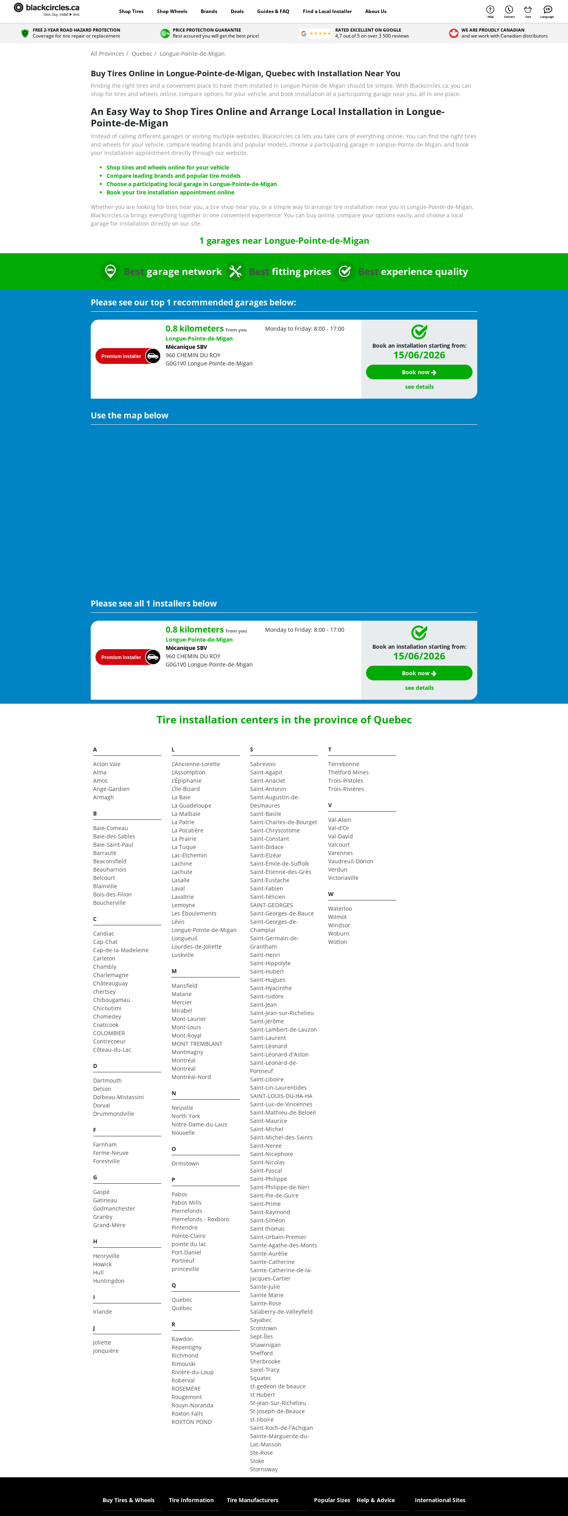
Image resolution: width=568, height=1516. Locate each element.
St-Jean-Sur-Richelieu (278, 1403)
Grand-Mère (109, 1225)
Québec (182, 1308)
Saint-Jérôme (267, 1021)
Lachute (182, 872)
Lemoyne (183, 905)
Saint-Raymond (270, 1212)
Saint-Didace (267, 847)
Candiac (103, 933)
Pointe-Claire (189, 1235)
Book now (419, 372)
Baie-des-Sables (114, 836)
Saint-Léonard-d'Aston (279, 1054)
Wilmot (337, 917)
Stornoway (264, 1469)
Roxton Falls (187, 1413)
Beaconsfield (110, 861)
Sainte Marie (267, 1295)
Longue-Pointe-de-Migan (204, 930)
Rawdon (182, 1339)
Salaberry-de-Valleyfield (281, 1311)
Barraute (104, 853)
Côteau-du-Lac (112, 1049)
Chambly (104, 966)
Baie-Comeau (110, 828)
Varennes (340, 853)
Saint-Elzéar (266, 855)
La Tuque (184, 847)
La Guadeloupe (191, 805)
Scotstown (263, 1328)
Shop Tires (131, 11)
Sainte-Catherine (272, 1262)
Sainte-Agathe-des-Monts (283, 1245)
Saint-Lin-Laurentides (278, 1087)
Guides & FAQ (273, 11)
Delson (102, 1088)
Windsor (339, 925)
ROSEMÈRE (186, 1388)
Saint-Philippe (268, 1179)
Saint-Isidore (267, 996)
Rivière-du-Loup (193, 1372)
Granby (102, 1216)
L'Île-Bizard (186, 789)
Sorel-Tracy (264, 1369)
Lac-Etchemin (189, 855)
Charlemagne (111, 975)
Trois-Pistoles (345, 780)
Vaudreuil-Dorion (351, 861)
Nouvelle (183, 1132)
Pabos (179, 1194)
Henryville (106, 1256)
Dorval (101, 1105)
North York (186, 1116)
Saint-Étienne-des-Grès (280, 872)
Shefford (261, 1353)
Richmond (185, 1355)
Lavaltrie (183, 896)
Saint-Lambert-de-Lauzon (283, 1029)
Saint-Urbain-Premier (278, 1237)
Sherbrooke (265, 1361)
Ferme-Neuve (111, 1152)
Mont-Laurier (189, 1019)
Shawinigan (265, 1344)
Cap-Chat (105, 941)
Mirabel (182, 1010)
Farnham (105, 1144)
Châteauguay (110, 983)
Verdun (338, 869)
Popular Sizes (332, 1500)
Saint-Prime (265, 1203)
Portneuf (183, 1260)
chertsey (104, 991)
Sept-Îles (261, 1336)
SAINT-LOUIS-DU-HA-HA (281, 1096)
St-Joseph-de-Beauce (277, 1411)
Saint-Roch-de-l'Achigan (281, 1427)
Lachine (182, 863)
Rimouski (184, 1363)
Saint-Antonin (268, 789)
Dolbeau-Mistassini (118, 1097)
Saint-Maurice (268, 1120)
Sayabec (261, 1320)
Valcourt (339, 844)
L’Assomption (189, 772)
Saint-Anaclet (267, 780)
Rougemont (187, 1397)
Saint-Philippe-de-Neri (279, 1187)
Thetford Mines (348, 772)
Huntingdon (109, 1280)
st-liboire (262, 1419)
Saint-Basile (265, 813)
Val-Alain (339, 819)
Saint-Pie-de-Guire (274, 1195)
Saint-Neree (266, 1145)
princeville (185, 1269)
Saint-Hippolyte (270, 963)
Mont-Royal (187, 1035)
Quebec (182, 1299)
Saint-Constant (269, 838)
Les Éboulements (194, 913)
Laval (178, 888)
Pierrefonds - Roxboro (200, 1219)
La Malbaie (186, 813)
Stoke (257, 1461)
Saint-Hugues (268, 979)
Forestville (106, 1161)
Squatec (260, 1378)
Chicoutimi (107, 1008)
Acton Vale (107, 764)
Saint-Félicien (268, 896)
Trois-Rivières (346, 789)
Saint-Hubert (267, 971)
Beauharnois (110, 869)
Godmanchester (114, 1208)
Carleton (104, 958)
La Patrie (183, 822)
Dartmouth (107, 1080)
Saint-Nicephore (271, 1154)
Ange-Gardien (111, 789)
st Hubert (262, 1394)
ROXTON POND (192, 1422)
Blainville (105, 886)
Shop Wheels (172, 11)
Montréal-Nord (191, 1077)
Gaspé (101, 1192)
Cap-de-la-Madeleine (121, 950)
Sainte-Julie (265, 1286)
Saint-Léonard (268, 1046)
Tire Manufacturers (252, 1500)
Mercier (182, 1002)
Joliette (102, 1342)
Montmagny (187, 1052)
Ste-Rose (261, 1452)
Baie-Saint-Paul (113, 844)
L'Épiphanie (187, 780)
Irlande (102, 1311)
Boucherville (109, 902)
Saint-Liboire (267, 1079)
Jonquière (106, 1350)
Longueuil (185, 938)
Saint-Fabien (266, 888)
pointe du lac (189, 1244)
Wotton (337, 941)
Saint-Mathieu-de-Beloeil (283, 1112)
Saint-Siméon (267, 1220)
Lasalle (181, 880)
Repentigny (187, 1347)
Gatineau (105, 1200)
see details (419, 386)
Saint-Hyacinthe (271, 988)
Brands (209, 11)
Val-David (340, 836)
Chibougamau (111, 1000)
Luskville (183, 955)
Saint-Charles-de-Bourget (283, 822)
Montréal (184, 1060)
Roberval (183, 1380)
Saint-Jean (263, 1004)
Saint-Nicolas (267, 1162)
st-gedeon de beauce (278, 1386)
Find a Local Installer (327, 11)
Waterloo (340, 908)
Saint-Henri (265, 955)
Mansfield (185, 985)
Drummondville (113, 1113)
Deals (237, 11)
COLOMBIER (109, 1033)
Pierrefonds (187, 1211)
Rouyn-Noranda (192, 1405)
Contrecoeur (109, 1041)
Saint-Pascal (266, 1170)
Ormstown (185, 1163)
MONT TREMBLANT (197, 1043)
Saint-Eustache (270, 880)
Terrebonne (343, 764)
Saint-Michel (266, 1129)
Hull (98, 1272)
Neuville (182, 1107)
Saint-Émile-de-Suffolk (279, 863)
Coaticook (105, 1024)
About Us (376, 11)
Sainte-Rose (265, 1303)
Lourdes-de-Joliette (197, 946)
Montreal (184, 1068)
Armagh (103, 797)
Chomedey (107, 1016)
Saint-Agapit (266, 772)
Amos (100, 780)
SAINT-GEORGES (271, 905)
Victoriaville (343, 877)
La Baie (181, 797)
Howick (102, 1264)
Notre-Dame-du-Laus (199, 1124)
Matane (182, 994)
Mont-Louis (186, 1027)
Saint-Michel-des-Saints (281, 1137)
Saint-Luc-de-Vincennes (281, 1104)
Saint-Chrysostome (275, 830)
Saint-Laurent (268, 1037)
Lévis (178, 921)
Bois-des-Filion (112, 894)
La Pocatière (188, 830)
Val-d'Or (338, 828)
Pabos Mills (187, 1202)
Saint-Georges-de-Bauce (282, 913)
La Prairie (184, 838)
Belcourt (104, 877)
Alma (99, 772)
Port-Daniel (186, 1252)
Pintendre (185, 1227)
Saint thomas (267, 1228)
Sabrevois (263, 764)
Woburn (338, 933)
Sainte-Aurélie (269, 1253)
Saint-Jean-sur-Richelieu (282, 1013)
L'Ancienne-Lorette (196, 764)
